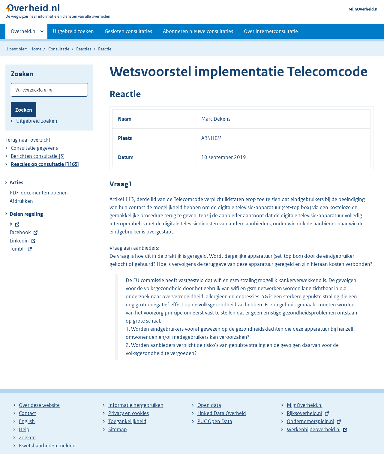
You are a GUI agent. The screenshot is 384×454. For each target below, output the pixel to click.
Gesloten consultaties (128, 31)
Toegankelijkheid (127, 421)
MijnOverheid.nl (364, 9)
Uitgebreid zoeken (73, 31)
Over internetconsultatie (271, 31)
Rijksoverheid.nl (304, 413)
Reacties (83, 49)
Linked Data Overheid (221, 413)
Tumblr (21, 248)
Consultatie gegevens (34, 148)
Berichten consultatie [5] (38, 156)
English (27, 421)
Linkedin (23, 240)
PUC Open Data (214, 421)
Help (24, 429)
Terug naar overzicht (27, 140)
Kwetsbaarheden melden (47, 445)
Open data (209, 405)
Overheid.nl (24, 33)
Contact (27, 413)
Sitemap (117, 429)
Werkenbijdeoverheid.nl (313, 429)
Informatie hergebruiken (136, 405)
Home (35, 49)
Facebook (24, 232)
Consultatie (58, 49)
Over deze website (39, 405)
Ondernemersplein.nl (310, 421)
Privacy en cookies (128, 413)
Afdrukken (21, 201)
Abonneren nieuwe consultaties (198, 31)
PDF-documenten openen (39, 192)
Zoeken (23, 110)
